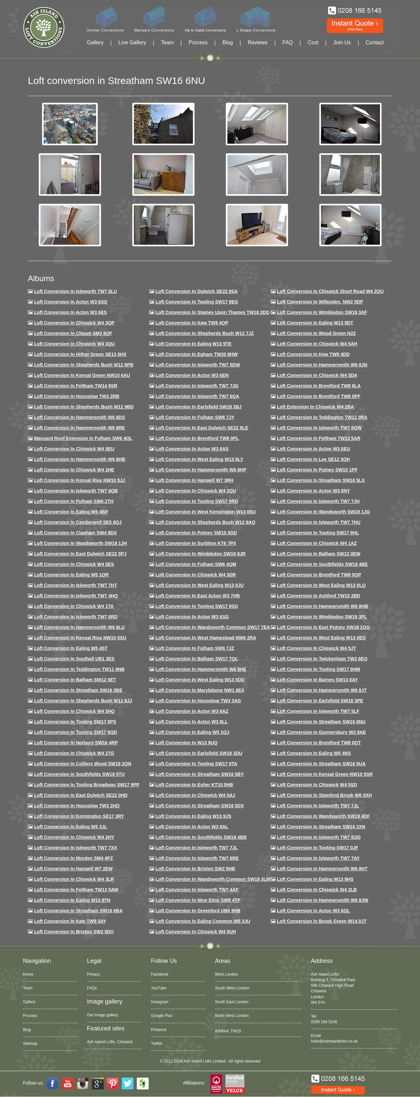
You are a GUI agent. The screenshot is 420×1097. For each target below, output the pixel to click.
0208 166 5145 (324, 1022)
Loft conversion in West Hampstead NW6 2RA (206, 637)
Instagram (159, 1002)
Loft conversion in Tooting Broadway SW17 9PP (86, 784)
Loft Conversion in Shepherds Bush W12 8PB (84, 364)
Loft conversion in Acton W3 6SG (192, 616)
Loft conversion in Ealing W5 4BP (71, 511)
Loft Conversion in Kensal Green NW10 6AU (82, 375)
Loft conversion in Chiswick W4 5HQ (74, 711)
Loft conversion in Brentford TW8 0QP (319, 574)
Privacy (93, 974)
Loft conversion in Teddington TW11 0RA (322, 417)
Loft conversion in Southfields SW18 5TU (79, 774)
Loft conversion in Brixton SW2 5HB (195, 868)
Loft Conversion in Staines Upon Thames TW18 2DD (212, 312)
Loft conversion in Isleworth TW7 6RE (197, 858)
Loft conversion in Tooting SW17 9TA (196, 763)
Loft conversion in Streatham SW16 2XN (321, 826)
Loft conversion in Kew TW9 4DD (313, 354)
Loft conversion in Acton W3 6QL (313, 910)
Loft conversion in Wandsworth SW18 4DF (323, 816)
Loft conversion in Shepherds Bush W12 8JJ (83, 700)
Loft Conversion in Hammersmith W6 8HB (79, 459)
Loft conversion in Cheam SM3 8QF (73, 333)
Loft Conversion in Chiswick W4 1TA (74, 606)
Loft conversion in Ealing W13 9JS (193, 816)
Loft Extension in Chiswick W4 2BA (315, 406)
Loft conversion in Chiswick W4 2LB (317, 889)
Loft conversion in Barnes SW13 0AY (317, 679)
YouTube (158, 988)
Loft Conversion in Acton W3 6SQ (71, 301)
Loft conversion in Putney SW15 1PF (317, 469)
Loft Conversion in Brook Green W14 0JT (322, 921)
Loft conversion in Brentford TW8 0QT (319, 742)
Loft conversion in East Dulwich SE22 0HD (81, 795)
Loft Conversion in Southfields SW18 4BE (322, 564)
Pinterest (158, 1029)
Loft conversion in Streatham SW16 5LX (321, 480)
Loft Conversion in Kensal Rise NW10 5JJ (79, 480)
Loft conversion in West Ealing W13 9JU (200, 585)
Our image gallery (102, 1015)
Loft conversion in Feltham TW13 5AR (318, 438)
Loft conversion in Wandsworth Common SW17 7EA (213, 627)
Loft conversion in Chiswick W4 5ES (74, 564)
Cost (313, 42)
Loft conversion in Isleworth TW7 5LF (318, 711)
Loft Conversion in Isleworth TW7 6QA (197, 396)
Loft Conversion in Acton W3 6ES (70, 312)
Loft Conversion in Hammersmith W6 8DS (79, 417)
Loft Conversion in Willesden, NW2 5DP (320, 301)
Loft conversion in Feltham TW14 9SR (75, 385)
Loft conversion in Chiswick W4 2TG (74, 753)
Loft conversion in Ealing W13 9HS (315, 879)
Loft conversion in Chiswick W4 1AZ (317, 543)
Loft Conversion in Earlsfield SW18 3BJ (199, 406)
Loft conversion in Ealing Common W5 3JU (203, 921)
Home (28, 974)
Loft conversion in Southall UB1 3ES (74, 658)
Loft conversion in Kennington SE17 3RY (79, 816)
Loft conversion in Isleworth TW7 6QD (319, 837)
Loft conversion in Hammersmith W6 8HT (322, 868)
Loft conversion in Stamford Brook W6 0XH (324, 795)
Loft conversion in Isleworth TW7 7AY (318, 858)
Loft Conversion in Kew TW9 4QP (192, 322)
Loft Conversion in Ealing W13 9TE (194, 343)
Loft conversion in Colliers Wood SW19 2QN (82, 763)
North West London (232, 1015)
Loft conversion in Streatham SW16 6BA (78, 910)
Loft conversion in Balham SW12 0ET (75, 679)
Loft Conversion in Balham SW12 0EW (318, 553)
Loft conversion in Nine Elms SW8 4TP (198, 900)
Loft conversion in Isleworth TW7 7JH (318, 501)
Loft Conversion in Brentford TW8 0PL (197, 438)
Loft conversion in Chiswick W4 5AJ (195, 795)
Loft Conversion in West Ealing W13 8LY (199, 459)
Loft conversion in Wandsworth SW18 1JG (323, 511)
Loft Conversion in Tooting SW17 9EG (197, 301)
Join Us (342, 42)
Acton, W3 (224, 1029)
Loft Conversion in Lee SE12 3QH (313, 459)
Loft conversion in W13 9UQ (187, 742)
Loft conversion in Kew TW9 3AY (70, 921)
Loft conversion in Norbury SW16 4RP (76, 742)
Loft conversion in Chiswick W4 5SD (317, 784)
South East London (231, 1002)
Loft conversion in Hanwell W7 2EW (73, 868)
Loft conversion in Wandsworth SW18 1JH (80, 543)
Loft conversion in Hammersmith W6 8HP (201, 469)
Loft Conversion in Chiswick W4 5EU (74, 448)
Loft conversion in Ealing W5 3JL (70, 826)
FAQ (288, 42)
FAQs (92, 988)
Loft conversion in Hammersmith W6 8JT (322, 690)
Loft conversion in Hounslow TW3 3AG (198, 700)
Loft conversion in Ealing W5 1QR (71, 574)
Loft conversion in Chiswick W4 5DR (196, 574)
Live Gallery (132, 42)
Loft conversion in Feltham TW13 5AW (76, 889)
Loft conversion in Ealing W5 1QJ (192, 732)
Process (198, 42)
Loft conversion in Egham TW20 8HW (197, 354)
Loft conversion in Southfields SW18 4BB (201, 837)
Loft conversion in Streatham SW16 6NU (321, 721)
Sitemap (30, 1043)
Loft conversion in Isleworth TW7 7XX (75, 847)
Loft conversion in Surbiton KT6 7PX (196, 543)
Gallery (95, 42)
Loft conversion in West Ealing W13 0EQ (321, 637)
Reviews (257, 42)
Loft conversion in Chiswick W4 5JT (316, 648)
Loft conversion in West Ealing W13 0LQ (321, 585)
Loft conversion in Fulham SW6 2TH (74, 501)
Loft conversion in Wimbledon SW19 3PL (322, 616)
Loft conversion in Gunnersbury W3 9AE (321, 732)
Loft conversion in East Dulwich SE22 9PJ (80, 553)
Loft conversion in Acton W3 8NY (313, 490)
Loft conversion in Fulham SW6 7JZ (195, 648)
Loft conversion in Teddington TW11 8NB (79, 669)
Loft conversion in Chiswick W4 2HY (74, 837)
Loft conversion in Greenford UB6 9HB (198, 910)
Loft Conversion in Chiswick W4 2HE (74, 469)
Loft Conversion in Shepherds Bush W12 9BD (84, 406)
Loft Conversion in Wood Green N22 (316, 333)
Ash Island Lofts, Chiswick (110, 1042)
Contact (375, 42)
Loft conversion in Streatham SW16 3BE (78, 690)
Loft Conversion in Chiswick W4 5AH (317, 343)
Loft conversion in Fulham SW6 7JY (195, 417)
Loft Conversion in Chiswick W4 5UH (196, 931)
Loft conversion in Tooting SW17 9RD (197, 501)
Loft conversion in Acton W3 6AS (192, 448)
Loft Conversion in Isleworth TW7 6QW (319, 427)
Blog (227, 42)
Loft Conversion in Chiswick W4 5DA (317, 375)
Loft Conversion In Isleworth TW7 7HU (318, 522)
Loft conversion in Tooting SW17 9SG (197, 606)
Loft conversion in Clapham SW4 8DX (75, 532)
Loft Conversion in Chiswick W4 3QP (74, 322)
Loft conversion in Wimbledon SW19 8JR (200, 553)
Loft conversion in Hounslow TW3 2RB (76, 396)
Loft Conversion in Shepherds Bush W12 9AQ (205, 522)
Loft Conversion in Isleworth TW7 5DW (198, 364)
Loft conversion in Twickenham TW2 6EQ (322, 658)
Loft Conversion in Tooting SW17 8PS (75, 721)
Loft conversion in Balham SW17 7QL (197, 658)
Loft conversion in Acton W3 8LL (192, 721)
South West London (232, 988)
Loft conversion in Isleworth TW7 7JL (318, 805)
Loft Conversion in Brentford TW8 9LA (319, 385)
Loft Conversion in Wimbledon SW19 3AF (322, 312)
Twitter (156, 1043)
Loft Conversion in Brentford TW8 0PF (318, 396)
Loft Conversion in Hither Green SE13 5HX (80, 354)
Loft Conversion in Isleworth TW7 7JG (197, 385)
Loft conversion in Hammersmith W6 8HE (201, 669)
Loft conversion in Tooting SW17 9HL (318, 532)
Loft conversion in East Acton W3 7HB (198, 595)
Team (167, 42)
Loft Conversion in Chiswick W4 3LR (74, 879)
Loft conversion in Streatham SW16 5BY (200, 774)
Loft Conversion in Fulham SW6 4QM (196, 564)
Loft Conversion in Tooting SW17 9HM (318, 669)
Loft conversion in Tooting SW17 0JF (317, 847)
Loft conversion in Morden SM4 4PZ (73, 858)
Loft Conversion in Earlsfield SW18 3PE (320, 700)
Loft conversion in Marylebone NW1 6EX (200, 690)
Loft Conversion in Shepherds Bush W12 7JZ (205, 333)
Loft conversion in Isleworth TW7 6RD (75, 616)
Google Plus (161, 1015)
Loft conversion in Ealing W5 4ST (71, 648)
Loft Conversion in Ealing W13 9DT (315, 322)
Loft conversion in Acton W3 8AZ (192, 711)
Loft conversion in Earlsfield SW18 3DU (199, 753)
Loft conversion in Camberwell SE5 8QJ (78, 522)
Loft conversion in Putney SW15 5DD (196, 532)
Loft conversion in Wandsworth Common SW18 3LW (213, 879)
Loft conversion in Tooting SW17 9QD (75, 732)
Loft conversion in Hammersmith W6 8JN (322, 364)
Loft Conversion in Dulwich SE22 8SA (197, 291)
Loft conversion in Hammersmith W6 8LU (79, 627)
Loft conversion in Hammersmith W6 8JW (322, 900)
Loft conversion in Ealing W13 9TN (72, 900)
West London (226, 974)
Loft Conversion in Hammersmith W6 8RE (79, 427)
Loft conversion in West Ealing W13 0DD (200, 679)
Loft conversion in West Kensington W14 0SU (206, 511)
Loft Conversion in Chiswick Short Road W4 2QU (330, 291)
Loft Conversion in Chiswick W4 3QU (74, 343)
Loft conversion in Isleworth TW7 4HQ (76, 595)
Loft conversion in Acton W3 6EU (313, 448)
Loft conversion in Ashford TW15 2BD (318, 595)
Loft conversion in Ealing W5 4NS (314, 753)
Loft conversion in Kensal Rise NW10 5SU (80, 637)
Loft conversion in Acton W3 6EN (192, 375)
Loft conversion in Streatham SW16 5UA (321, 763)
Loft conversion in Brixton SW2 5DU (74, 931)
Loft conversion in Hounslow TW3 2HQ (77, 805)
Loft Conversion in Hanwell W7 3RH (194, 480)
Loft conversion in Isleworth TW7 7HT (75, 585)
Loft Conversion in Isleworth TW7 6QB (76, 490)
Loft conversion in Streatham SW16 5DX (200, 805)
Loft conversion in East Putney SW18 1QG (323, 627)
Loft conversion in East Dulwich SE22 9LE (202, 427)
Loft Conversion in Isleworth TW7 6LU (75, 291)
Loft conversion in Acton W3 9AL (192, 826)
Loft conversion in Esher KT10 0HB (194, 784)
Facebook (159, 974)
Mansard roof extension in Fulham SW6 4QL (83, 438)
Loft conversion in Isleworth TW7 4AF (197, 889)
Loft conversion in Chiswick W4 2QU (196, 490)
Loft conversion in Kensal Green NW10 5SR (325, 774)
